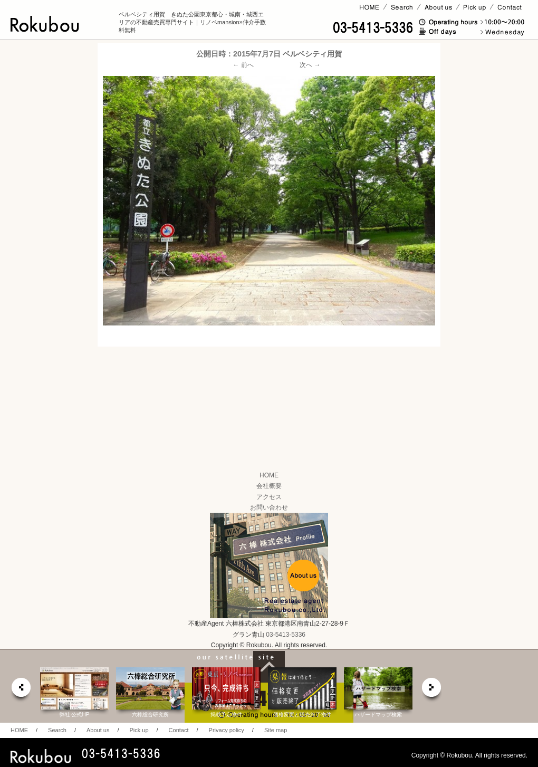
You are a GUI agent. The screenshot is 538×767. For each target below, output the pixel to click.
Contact (179, 730)
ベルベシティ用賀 (312, 54)
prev (21, 690)
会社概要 (269, 486)
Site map (275, 730)
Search (57, 730)
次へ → (310, 65)
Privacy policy (226, 730)
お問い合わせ (269, 507)
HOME (269, 475)
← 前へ (243, 65)
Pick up (138, 730)
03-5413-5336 (285, 634)
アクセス (269, 497)
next (432, 690)
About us (98, 730)
